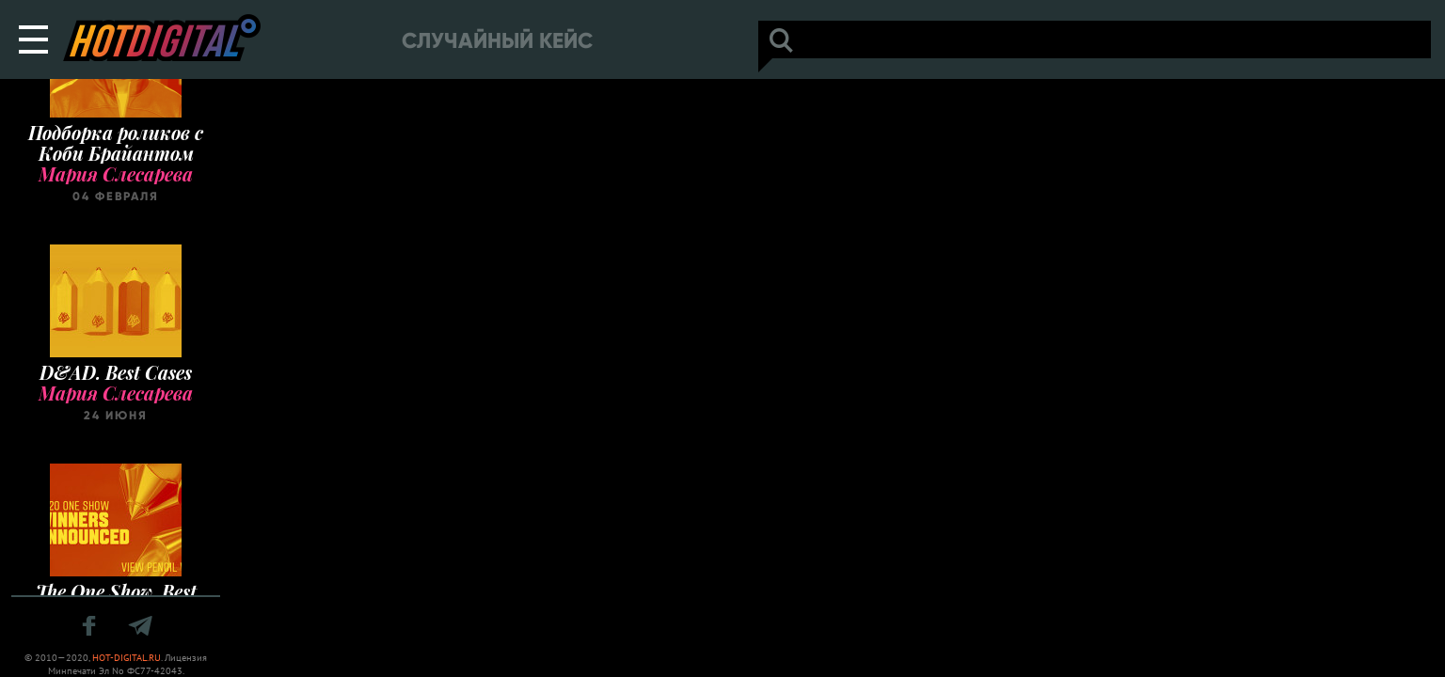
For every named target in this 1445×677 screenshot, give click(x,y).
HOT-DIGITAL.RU (126, 658)
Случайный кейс (497, 41)
